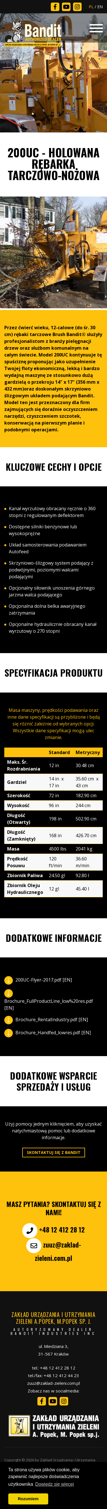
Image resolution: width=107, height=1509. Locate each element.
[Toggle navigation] (96, 27)
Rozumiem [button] (28, 1499)
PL (91, 6)
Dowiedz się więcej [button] (54, 1484)
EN (100, 6)
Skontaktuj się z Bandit (53, 1152)
